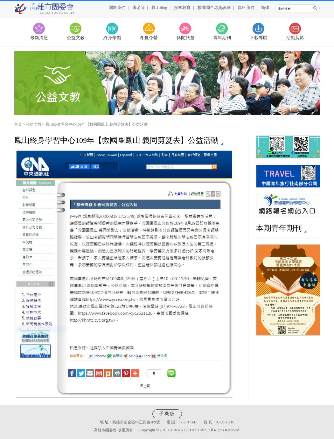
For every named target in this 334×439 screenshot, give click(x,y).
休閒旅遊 (185, 37)
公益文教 (76, 37)
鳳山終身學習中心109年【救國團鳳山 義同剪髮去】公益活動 (96, 124)
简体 (265, 7)
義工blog (159, 7)
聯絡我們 (246, 7)
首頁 (18, 124)
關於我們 (117, 7)
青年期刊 (222, 37)
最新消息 (39, 37)
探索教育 (182, 7)
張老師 (138, 7)
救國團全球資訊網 (214, 7)
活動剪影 (295, 37)
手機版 (167, 413)
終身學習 (112, 37)
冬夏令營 (149, 37)
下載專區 (259, 37)
